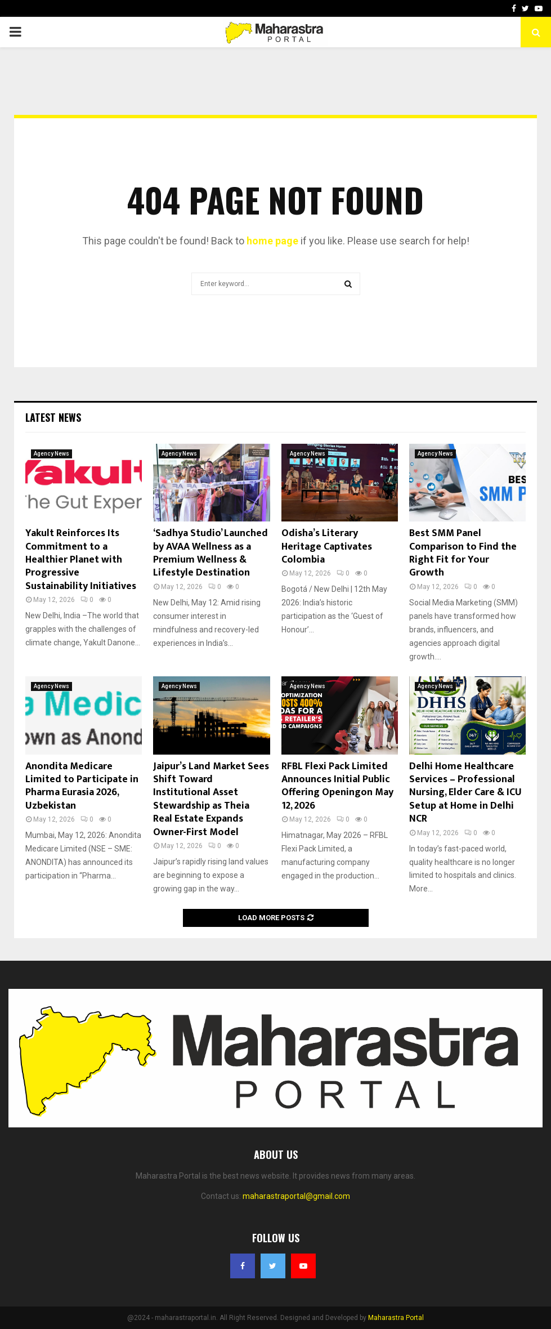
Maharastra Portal (396, 1318)
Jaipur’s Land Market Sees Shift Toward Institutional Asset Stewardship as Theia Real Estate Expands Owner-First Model (211, 799)
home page (272, 241)
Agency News (51, 454)
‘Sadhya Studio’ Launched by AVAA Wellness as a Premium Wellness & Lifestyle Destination (210, 553)
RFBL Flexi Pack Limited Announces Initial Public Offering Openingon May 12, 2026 (337, 786)
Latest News (53, 417)
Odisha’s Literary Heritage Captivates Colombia (326, 546)
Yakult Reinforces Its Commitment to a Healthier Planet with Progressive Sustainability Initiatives (80, 560)
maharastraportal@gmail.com (296, 1196)
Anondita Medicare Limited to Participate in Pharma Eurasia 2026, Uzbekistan (81, 786)
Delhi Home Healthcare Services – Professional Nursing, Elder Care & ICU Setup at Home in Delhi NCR (465, 793)
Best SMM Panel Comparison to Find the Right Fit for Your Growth (463, 553)
